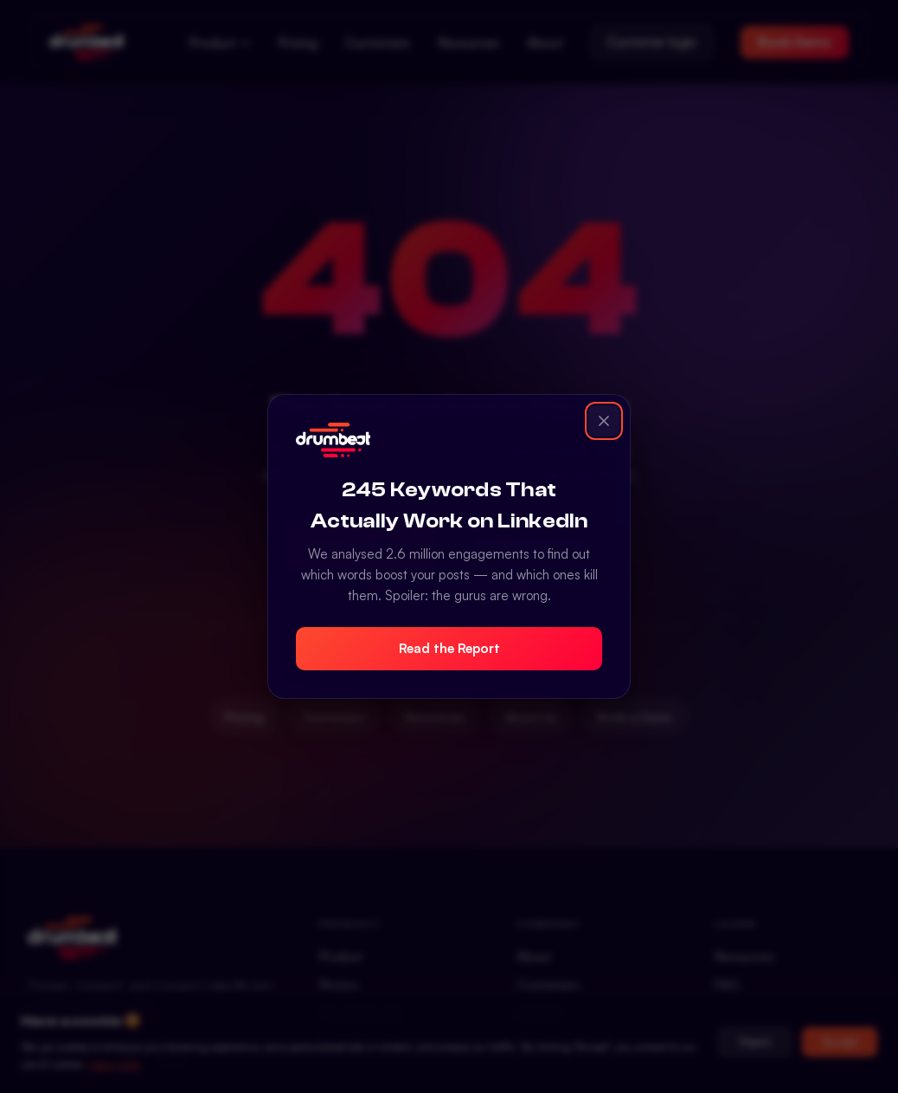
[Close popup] (603, 421)
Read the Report (449, 648)
